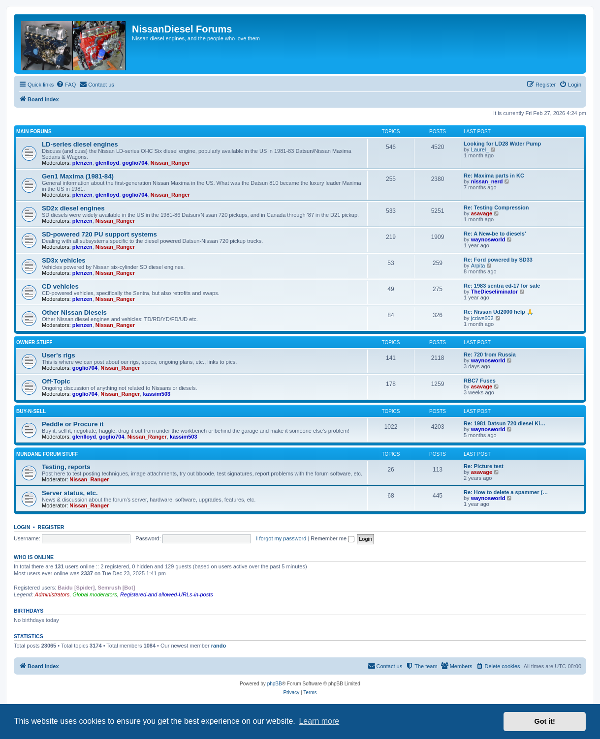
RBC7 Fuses (480, 381)
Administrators (52, 594)
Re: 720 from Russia (490, 354)
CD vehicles (60, 286)
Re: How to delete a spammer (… (506, 492)
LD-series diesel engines (80, 144)
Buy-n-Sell (31, 411)
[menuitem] (66, 84)
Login (22, 527)
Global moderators (94, 594)
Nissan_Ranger (170, 163)
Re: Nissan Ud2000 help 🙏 (499, 312)
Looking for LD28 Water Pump (502, 144)
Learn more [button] (319, 721)
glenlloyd (107, 163)
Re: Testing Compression (496, 207)
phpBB (274, 683)
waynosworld (488, 239)
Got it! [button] (545, 721)
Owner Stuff (34, 342)
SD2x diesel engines (73, 208)
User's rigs (58, 355)
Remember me (332, 538)
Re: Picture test (484, 466)
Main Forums (34, 131)
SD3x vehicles (64, 260)
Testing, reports (66, 467)
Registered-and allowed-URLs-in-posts (166, 594)
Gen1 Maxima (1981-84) (78, 176)
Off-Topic (56, 381)
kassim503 (156, 394)
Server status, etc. (70, 493)
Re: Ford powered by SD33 (498, 260)
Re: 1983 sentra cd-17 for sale (502, 286)
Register (51, 527)
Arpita (478, 265)
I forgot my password (281, 538)
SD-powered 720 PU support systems (99, 234)
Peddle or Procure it (72, 424)
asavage (481, 213)
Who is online (34, 557)
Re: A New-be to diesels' (495, 233)
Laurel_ (480, 149)
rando (218, 646)
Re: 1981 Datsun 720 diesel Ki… (504, 423)
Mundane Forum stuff (47, 454)
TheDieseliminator (494, 292)
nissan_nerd (487, 181)
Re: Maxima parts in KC (494, 175)
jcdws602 (482, 318)
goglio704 (134, 163)
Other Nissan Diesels (74, 312)
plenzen (82, 163)
